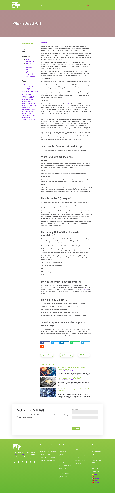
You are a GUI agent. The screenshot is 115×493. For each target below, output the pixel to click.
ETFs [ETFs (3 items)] (27, 105)
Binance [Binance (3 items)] (26, 84)
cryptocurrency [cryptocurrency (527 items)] (30, 91)
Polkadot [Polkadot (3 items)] (28, 111)
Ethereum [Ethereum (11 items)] (33, 105)
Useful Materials (30, 77)
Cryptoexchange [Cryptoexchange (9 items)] (26, 94)
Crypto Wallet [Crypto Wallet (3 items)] (25, 99)
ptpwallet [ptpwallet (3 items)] (33, 111)
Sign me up (76, 428)
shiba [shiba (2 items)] (26, 115)
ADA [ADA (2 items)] (23, 84)
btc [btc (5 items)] (29, 86)
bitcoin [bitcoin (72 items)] (30, 84)
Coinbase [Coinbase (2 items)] (24, 88)
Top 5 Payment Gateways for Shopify (69, 378)
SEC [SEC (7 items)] (34, 113)
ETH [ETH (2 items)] (29, 105)
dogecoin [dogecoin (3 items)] (29, 101)
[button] (45, 342)
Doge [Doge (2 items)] (26, 101)
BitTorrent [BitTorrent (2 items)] (24, 86)
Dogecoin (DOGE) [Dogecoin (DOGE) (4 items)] (26, 103)
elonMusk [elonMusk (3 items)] (33, 103)
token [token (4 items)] (28, 117)
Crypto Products (45, 5)
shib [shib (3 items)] (23, 115)
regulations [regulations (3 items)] (24, 113)
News (71, 5)
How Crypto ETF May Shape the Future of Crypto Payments (74, 390)
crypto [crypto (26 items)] (28, 89)
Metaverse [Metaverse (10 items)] (25, 109)
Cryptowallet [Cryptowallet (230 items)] (28, 97)
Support (81, 5)
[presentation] (85, 423)
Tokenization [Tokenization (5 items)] (25, 119)
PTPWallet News (30, 75)
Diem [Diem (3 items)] (23, 101)
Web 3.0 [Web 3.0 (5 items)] (30, 119)
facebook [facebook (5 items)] (28, 107)
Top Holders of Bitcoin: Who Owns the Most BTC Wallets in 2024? (73, 368)
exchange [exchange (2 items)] (24, 107)
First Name (75, 409)
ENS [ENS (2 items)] (23, 105)
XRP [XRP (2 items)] (26, 121)
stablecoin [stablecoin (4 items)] (24, 117)
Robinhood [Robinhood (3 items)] (30, 113)
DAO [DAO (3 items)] (29, 99)
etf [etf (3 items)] (24, 105)
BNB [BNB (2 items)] (27, 86)
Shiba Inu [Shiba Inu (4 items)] (29, 115)
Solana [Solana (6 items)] (33, 115)
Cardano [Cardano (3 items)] (32, 86)
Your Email (75, 415)
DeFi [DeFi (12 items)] (32, 99)
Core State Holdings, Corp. (19, 454)
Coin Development (60, 5)
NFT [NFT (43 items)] (29, 109)
